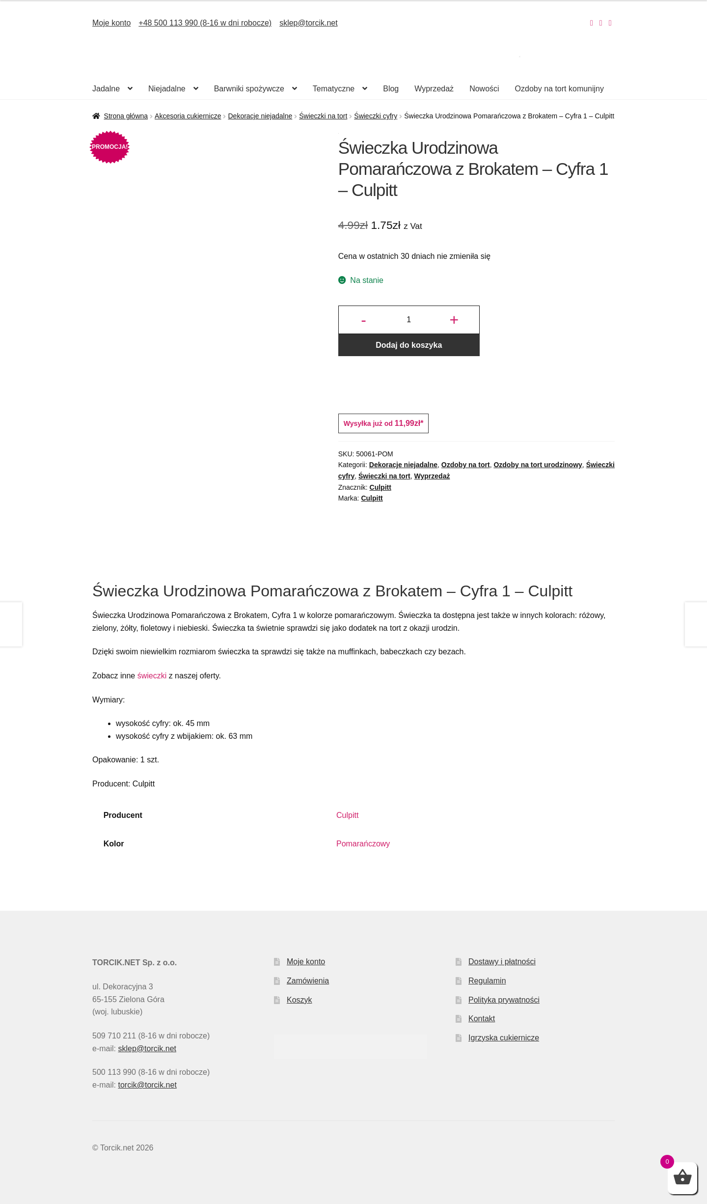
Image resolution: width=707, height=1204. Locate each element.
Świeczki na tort (323, 116)
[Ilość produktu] (409, 320)
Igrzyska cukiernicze (503, 1038)
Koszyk (299, 1000)
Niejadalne (167, 88)
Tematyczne (333, 88)
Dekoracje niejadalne (260, 116)
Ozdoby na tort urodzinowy (537, 465)
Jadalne (106, 88)
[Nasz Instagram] (591, 23)
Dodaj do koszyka (409, 345)
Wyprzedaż (434, 88)
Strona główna (126, 116)
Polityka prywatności (504, 1000)
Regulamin (487, 981)
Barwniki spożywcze (249, 88)
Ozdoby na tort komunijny (559, 88)
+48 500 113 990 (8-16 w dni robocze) (205, 23)
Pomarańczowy (363, 844)
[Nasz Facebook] (600, 23)
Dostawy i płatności (502, 961)
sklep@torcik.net (308, 23)
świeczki (152, 676)
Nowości (484, 88)
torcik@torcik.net (147, 1085)
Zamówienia (308, 981)
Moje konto (111, 23)
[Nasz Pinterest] (610, 23)
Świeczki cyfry (375, 116)
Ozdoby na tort (465, 465)
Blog (391, 88)
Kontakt (481, 1018)
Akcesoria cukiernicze (188, 116)
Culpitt (380, 487)
